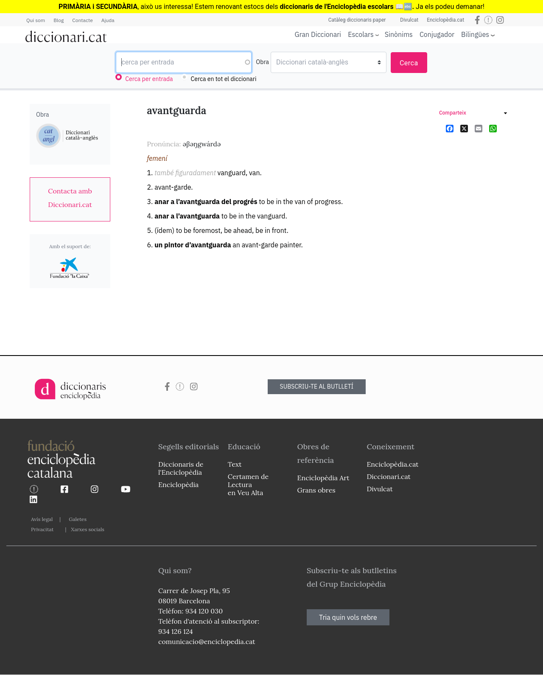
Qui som (35, 20)
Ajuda (108, 20)
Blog (58, 20)
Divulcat (409, 20)
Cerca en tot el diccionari (224, 79)
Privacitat (42, 529)
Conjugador (437, 34)
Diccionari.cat (388, 476)
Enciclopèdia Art (323, 477)
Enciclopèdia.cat (445, 20)
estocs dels (262, 7)
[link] (70, 197)
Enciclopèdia (178, 484)
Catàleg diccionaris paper (357, 20)
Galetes (78, 519)
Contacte (82, 20)
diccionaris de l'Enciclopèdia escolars (337, 7)
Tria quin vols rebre (348, 617)
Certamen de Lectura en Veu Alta (248, 484)
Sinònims (399, 34)
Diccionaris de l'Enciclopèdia (180, 468)
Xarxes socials (87, 529)
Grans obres (316, 490)
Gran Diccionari (318, 34)
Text (235, 464)
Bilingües (475, 34)
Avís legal (42, 519)
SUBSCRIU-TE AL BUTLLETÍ (317, 386)
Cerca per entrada (149, 79)
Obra (262, 62)
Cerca (409, 63)
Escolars (361, 34)
